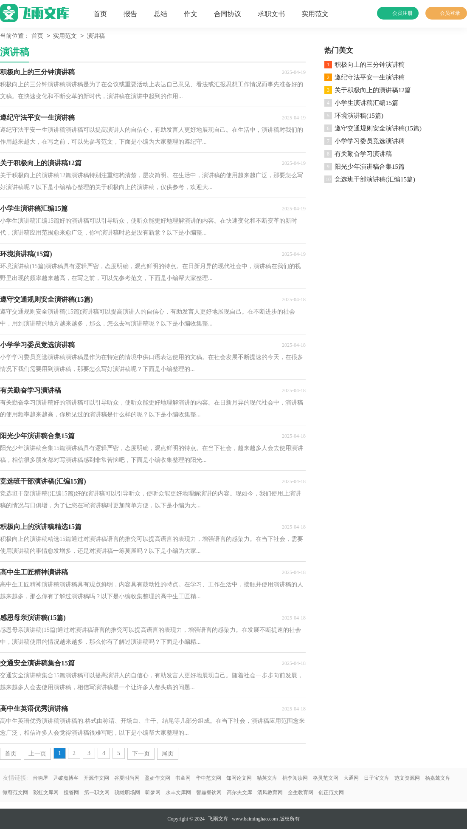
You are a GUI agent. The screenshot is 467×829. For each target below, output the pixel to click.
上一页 (37, 753)
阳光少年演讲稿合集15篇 (370, 166)
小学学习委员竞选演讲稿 (370, 141)
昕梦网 (152, 792)
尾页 (168, 753)
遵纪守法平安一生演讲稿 (370, 77)
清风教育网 (270, 792)
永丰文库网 (178, 792)
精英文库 (267, 778)
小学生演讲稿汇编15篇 (366, 102)
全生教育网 (300, 792)
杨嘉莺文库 (437, 778)
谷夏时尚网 (127, 778)
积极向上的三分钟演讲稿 (370, 64)
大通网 (351, 778)
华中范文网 (208, 778)
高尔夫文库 (239, 792)
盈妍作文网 (157, 778)
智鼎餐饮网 (209, 792)
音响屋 (40, 778)
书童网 (183, 778)
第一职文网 (97, 792)
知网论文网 (239, 778)
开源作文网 (96, 778)
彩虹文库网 (46, 792)
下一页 (141, 753)
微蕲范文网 (15, 792)
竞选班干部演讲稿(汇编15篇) (375, 179)
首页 (100, 13)
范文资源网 (407, 778)
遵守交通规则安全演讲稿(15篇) (378, 128)
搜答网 (71, 792)
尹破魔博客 (66, 778)
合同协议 (227, 13)
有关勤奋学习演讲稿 (363, 153)
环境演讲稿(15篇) (359, 115)
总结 (160, 13)
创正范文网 (331, 792)
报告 (130, 13)
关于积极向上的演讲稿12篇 (373, 90)
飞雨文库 (218, 819)
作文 (190, 13)
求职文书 (271, 13)
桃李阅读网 (295, 778)
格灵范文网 (325, 778)
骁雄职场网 (127, 792)
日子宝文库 (376, 778)
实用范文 (315, 13)
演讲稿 (96, 36)
